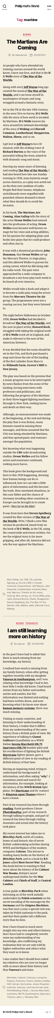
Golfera (38, 980)
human (15, 984)
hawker (46, 980)
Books (27, 34)
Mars (44, 589)
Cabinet (21, 977)
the (27, 602)
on (30, 595)
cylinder (37, 579)
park (46, 987)
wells (31, 605)
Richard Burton (20, 599)
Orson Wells (39, 595)
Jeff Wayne (30, 87)
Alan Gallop (12, 579)
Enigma (11, 980)
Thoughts (31, 623)
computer (42, 977)
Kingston (44, 984)
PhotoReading (14, 990)
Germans (20, 980)
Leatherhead (24, 589)
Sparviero (45, 993)
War (36, 997)
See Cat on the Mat (23, 506)
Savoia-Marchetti (40, 990)
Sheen (33, 599)
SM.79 (21, 993)
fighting (11, 582)
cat (21, 579)
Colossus (31, 977)
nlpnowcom (21, 55)
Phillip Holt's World (27, 6)
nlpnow (21, 643)
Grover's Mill (25, 582)
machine (36, 589)
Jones (36, 984)
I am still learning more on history (27, 633)
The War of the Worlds (32, 170)
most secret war (34, 987)
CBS (26, 579)
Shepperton (43, 599)
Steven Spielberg (15, 602)
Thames (11, 997)
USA (17, 605)
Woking (10, 608)
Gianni (29, 980)
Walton (24, 605)
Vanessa (29, 997)
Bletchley (11, 977)
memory (21, 987)
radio (9, 599)
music (40, 592)
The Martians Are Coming (26, 45)
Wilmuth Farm (42, 605)
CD (30, 579)
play (48, 595)
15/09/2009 (37, 643)
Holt (9, 984)
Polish (25, 990)
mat (9, 592)
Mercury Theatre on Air (23, 592)
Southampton (32, 993)
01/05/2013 (40, 55)
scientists (12, 993)
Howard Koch (24, 586)
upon (18, 997)
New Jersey (22, 595)
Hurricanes (25, 984)
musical (11, 595)
